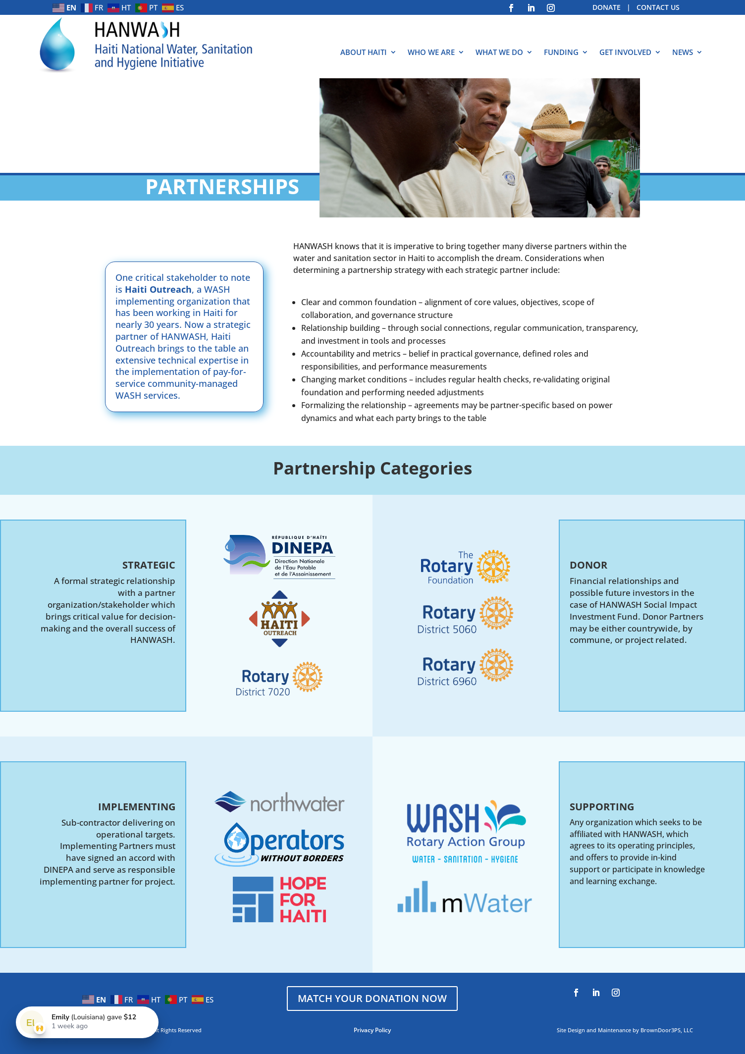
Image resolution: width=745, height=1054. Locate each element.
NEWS (682, 53)
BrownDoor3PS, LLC (666, 1030)
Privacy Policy (372, 1030)
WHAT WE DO (499, 53)
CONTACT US (658, 7)
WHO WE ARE (431, 53)
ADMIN (60, 1041)
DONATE (606, 7)
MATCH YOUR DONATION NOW (372, 998)
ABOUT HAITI (363, 53)
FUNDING (561, 53)
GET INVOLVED (625, 53)
